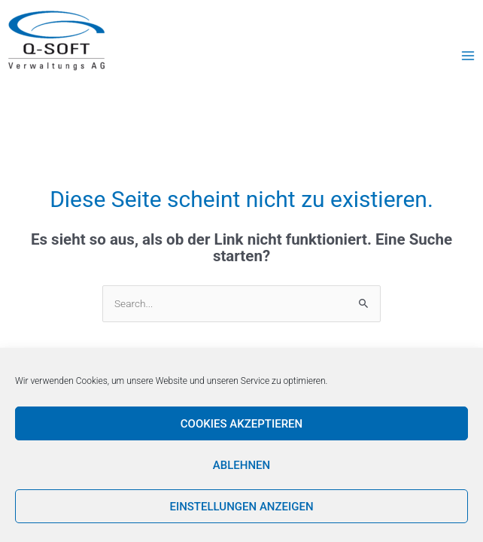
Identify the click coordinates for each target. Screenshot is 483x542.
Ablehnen (241, 465)
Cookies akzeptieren (241, 424)
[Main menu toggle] (468, 55)
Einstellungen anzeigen (241, 506)
